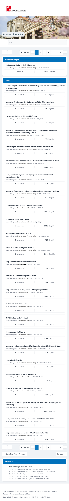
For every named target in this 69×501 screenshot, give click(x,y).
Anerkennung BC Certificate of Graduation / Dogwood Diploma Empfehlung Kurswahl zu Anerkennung (35, 87)
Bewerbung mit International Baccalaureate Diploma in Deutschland (29, 147)
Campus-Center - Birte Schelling (26, 68)
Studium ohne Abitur (13, 34)
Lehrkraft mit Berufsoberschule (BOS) (18, 233)
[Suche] (61, 43)
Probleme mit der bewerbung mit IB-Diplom (21, 276)
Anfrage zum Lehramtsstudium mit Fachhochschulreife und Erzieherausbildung (33, 346)
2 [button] (40, 52)
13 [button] (60, 52)
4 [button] (48, 52)
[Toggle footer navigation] (3, 485)
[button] (65, 52)
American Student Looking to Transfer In (19, 247)
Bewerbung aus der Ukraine (15, 332)
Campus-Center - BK (23, 119)
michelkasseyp (21, 264)
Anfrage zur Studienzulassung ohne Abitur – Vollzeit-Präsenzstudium (30, 419)
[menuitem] (7, 497)
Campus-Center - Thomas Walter (26, 236)
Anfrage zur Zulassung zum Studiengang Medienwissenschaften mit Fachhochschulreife (29, 176)
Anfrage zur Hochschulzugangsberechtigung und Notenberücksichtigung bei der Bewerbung (33, 403)
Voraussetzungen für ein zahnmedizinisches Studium (24, 388)
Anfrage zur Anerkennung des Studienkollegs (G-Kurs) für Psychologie (30, 102)
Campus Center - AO (23, 208)
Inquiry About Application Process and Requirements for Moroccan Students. (32, 161)
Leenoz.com (53, 491)
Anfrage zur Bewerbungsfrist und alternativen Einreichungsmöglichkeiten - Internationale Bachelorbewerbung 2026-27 (32, 131)
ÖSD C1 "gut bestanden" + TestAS (17, 318)
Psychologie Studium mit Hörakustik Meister (21, 116)
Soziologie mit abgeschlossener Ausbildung (21, 374)
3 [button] (44, 52)
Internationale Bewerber (14, 360)
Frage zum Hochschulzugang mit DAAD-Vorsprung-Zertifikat (26, 290)
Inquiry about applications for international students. (24, 205)
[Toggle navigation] (66, 8)
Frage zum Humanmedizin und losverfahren (21, 261)
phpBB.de (26, 494)
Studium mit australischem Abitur (17, 219)
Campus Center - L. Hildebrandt (26, 91)
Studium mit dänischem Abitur (16, 304)
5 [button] (52, 52)
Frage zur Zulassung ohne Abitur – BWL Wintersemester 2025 (27, 433)
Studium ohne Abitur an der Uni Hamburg (20, 65)
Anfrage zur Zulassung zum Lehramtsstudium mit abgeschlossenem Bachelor (32, 191)
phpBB (13, 491)
